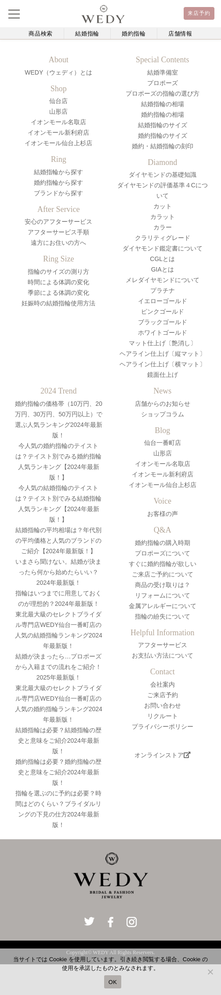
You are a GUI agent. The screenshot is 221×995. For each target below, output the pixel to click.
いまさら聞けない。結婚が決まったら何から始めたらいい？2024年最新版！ (58, 572)
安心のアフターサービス (58, 221)
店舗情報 (180, 33)
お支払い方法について (162, 655)
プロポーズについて (162, 553)
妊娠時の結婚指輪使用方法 (58, 303)
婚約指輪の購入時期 (162, 542)
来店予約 (199, 13)
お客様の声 (162, 513)
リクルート (162, 715)
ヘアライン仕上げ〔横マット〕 (163, 364)
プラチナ (162, 290)
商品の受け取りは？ (162, 584)
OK (113, 982)
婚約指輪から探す (58, 182)
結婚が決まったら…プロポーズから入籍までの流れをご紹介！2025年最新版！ (58, 667)
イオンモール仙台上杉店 (58, 143)
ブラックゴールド (162, 322)
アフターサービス (162, 644)
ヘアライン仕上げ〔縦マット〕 (163, 353)
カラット (162, 216)
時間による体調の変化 (58, 282)
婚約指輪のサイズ (162, 135)
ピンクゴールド (162, 311)
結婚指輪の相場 (162, 103)
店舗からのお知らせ (162, 403)
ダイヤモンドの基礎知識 (162, 174)
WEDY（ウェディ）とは (58, 72)
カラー (162, 227)
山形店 (58, 111)
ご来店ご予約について (162, 574)
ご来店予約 (162, 694)
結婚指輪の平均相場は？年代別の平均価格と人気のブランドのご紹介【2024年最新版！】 (58, 540)
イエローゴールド (162, 300)
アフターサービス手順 (58, 232)
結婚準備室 (162, 72)
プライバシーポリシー (162, 726)
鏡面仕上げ (162, 374)
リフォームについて (162, 595)
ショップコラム (162, 414)
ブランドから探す (58, 193)
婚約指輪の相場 (162, 114)
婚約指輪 (134, 33)
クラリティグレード (162, 237)
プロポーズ (162, 82)
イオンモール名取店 (58, 121)
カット (162, 206)
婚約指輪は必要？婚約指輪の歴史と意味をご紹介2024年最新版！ (58, 772)
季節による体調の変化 (58, 292)
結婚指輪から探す (58, 171)
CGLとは (162, 258)
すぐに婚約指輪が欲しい (162, 563)
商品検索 (41, 33)
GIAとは (162, 269)
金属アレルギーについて (162, 605)
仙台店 (58, 100)
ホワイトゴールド (162, 332)
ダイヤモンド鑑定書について (163, 248)
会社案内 (162, 684)
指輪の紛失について (162, 616)
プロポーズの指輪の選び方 (162, 93)
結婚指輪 (87, 33)
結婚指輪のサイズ (162, 125)
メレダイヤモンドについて (162, 279)
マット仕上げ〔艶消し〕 (162, 343)
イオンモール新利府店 (58, 132)
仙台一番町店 (162, 442)
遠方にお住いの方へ (58, 242)
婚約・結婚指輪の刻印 (162, 146)
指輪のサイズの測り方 (58, 271)
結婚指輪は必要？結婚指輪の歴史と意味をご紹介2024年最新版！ (58, 741)
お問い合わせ (162, 705)
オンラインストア (162, 755)
